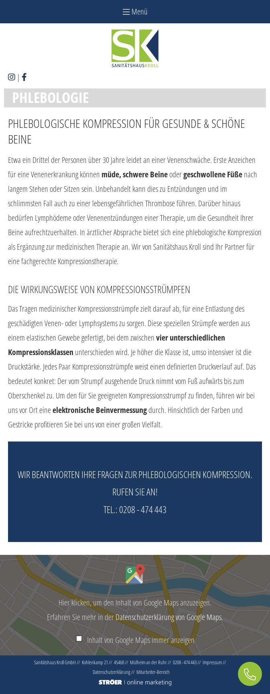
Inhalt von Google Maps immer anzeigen (141, 639)
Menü (135, 11)
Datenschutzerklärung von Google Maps (168, 617)
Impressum (212, 662)
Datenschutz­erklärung (111, 672)
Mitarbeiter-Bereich (153, 672)
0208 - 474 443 (142, 509)
